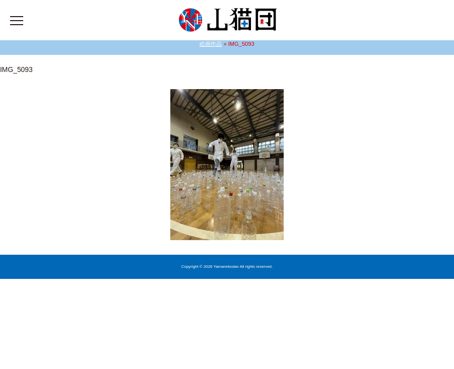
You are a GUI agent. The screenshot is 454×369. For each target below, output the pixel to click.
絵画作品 (211, 44)
